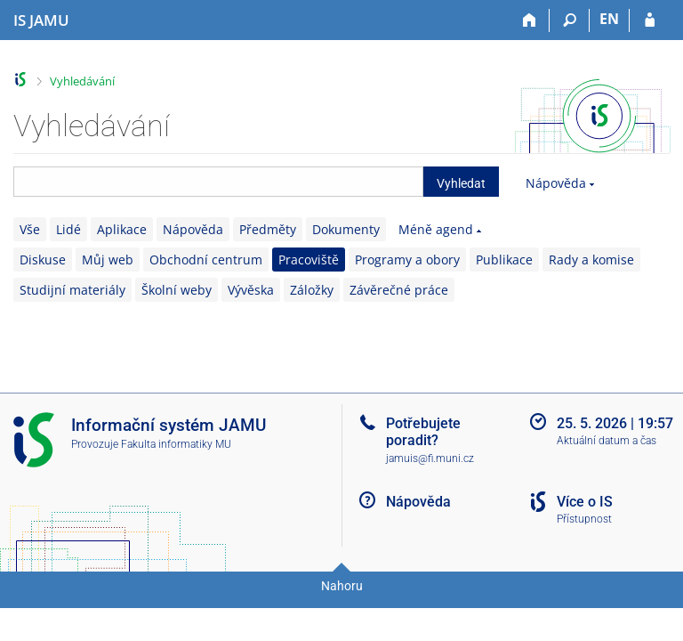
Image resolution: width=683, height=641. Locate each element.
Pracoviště (308, 259)
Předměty (267, 229)
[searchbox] (218, 181)
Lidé (68, 229)
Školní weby (176, 289)
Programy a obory (407, 259)
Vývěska (251, 289)
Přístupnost (584, 519)
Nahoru (342, 586)
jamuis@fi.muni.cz (430, 458)
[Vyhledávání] (570, 20)
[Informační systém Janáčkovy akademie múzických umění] (41, 20)
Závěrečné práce (399, 289)
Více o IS (585, 501)
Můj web (107, 259)
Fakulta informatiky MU (176, 444)
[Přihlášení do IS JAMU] (650, 20)
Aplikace (122, 229)
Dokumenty (346, 229)
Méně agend (435, 229)
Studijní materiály (72, 289)
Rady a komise (591, 259)
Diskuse (43, 259)
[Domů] (530, 20)
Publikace (504, 259)
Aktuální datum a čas (606, 440)
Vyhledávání (82, 81)
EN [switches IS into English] (609, 18)
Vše (30, 229)
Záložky (311, 289)
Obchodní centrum (205, 259)
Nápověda (556, 182)
